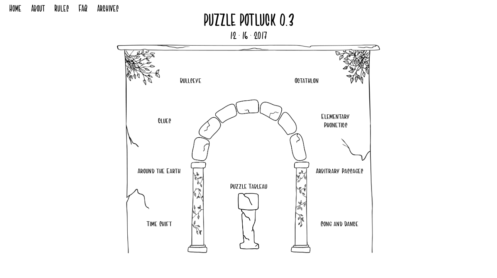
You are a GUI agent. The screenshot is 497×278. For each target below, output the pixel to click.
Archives (107, 9)
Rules (61, 9)
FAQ (82, 9)
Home (15, 9)
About (37, 9)
